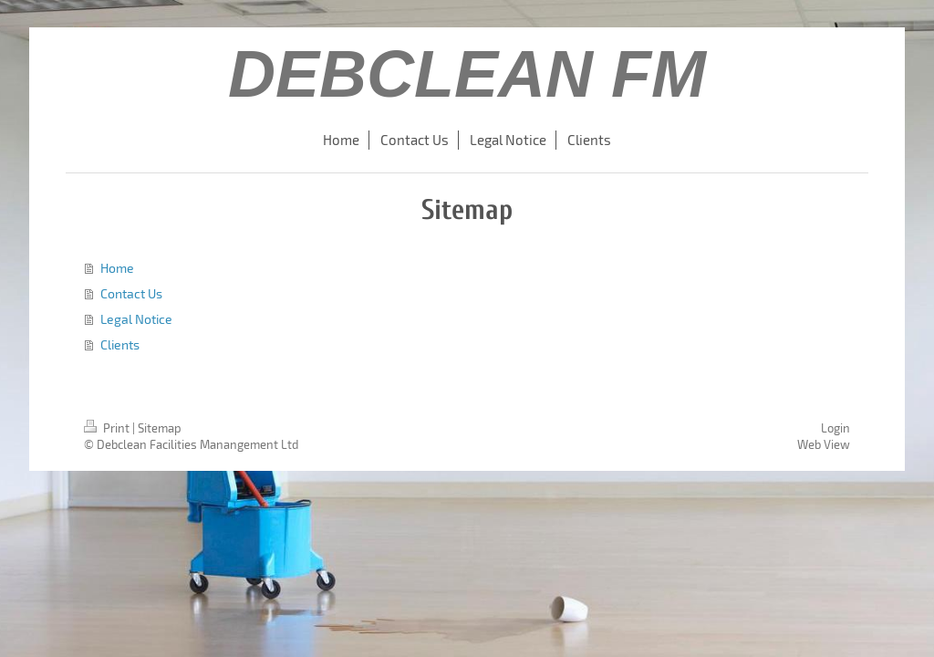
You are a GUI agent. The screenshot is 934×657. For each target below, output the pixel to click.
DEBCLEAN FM (467, 73)
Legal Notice (136, 319)
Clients (120, 344)
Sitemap (160, 428)
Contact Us (131, 293)
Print (108, 428)
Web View (823, 444)
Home (117, 268)
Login (835, 428)
